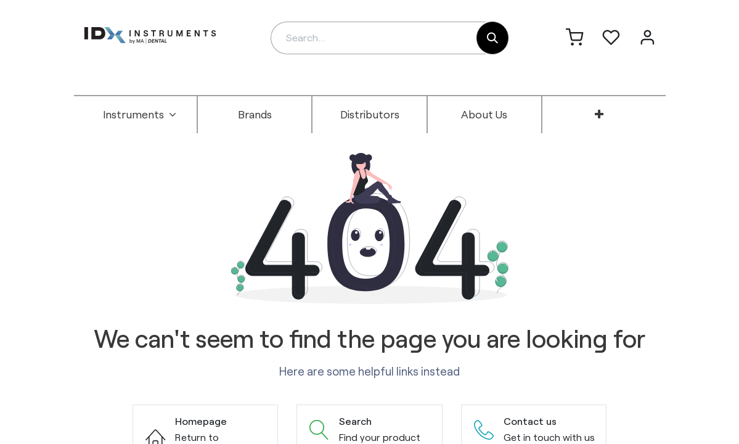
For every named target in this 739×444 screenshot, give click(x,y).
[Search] (492, 38)
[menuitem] (140, 115)
